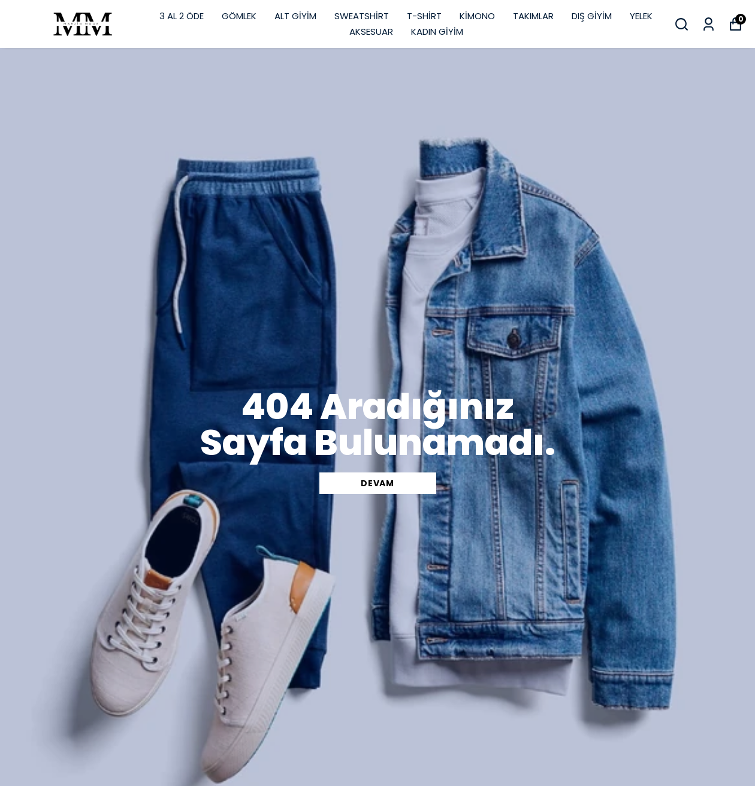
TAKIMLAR (533, 16)
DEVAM (377, 483)
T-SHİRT (424, 16)
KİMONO (477, 16)
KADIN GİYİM (437, 31)
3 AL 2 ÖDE (181, 16)
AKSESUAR (371, 31)
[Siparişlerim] (708, 24)
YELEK (641, 16)
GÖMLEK (239, 16)
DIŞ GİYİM (592, 16)
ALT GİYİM (295, 16)
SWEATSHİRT (361, 16)
